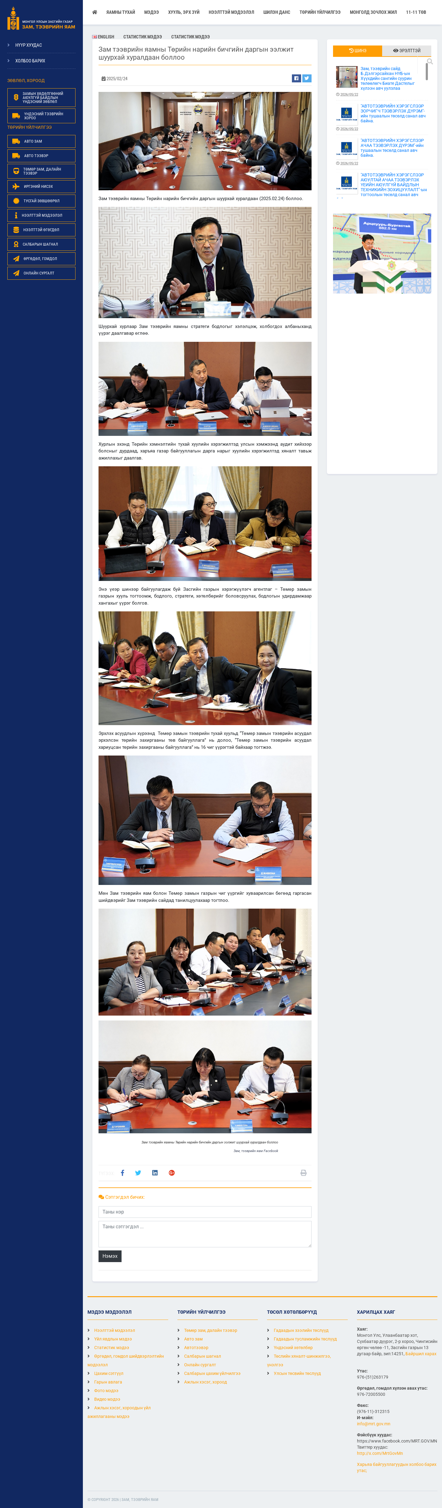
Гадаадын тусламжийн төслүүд (302, 1338)
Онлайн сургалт (196, 1364)
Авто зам (190, 1338)
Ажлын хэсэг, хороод (202, 1382)
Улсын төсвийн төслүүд (294, 1373)
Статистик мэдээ (142, 37)
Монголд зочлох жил (373, 12)
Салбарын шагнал (199, 1356)
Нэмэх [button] (110, 1256)
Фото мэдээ (102, 1390)
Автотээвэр (192, 1347)
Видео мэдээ (103, 1399)
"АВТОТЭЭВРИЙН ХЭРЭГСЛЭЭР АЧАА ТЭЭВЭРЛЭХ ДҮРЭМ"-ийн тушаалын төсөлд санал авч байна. (382, 152)
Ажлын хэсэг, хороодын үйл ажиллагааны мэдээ (119, 1412)
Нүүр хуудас (28, 45)
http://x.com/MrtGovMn (380, 1453)
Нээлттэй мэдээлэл (111, 1330)
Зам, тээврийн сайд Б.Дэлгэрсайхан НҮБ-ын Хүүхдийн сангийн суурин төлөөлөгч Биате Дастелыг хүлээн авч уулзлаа (382, 81)
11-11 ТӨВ (416, 12)
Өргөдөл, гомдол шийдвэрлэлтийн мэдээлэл (125, 1360)
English (103, 37)
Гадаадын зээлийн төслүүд (297, 1330)
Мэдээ (151, 12)
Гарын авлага (104, 1382)
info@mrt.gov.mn (373, 1423)
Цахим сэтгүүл (105, 1373)
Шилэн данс (276, 12)
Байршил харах (420, 1353)
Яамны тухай (121, 12)
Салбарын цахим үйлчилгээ (209, 1373)
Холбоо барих (30, 61)
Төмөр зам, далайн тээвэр (207, 1330)
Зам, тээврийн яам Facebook (256, 1151)
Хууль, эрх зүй (184, 12)
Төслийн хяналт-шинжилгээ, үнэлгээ (299, 1360)
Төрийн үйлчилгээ (320, 12)
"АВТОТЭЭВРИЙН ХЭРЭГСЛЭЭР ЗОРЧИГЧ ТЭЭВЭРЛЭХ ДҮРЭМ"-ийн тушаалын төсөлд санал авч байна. (382, 118)
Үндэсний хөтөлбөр (290, 1347)
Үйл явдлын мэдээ (109, 1338)
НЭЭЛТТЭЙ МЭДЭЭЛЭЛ (231, 12)
